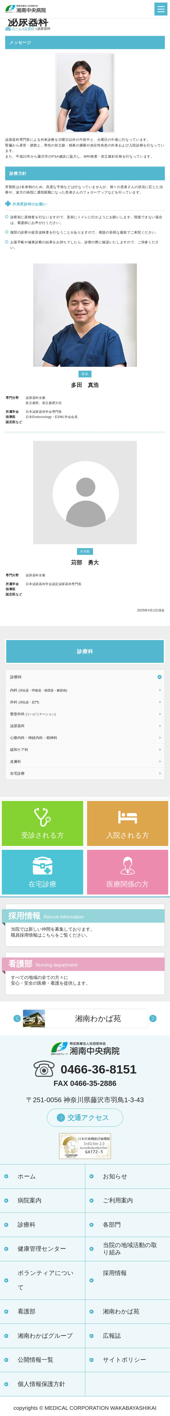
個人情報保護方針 (41, 1384)
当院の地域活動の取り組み (130, 1249)
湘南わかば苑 (121, 1311)
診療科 (16, 677)
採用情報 (115, 1273)
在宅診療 (17, 773)
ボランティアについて (46, 1280)
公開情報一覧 (35, 1359)
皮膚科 (15, 761)
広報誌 (112, 1335)
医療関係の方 (128, 884)
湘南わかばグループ (45, 1335)
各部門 (112, 1224)
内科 (38, 690)
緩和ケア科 (19, 750)
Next (153, 1018)
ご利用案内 (118, 1200)
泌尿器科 (17, 726)
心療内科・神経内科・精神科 (33, 738)
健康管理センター (42, 1248)
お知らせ (115, 1176)
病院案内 (29, 1200)
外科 (24, 702)
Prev (17, 1018)
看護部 (27, 1311)
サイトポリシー (124, 1359)
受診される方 (42, 835)
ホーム (27, 1176)
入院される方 (127, 835)
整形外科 (33, 714)
